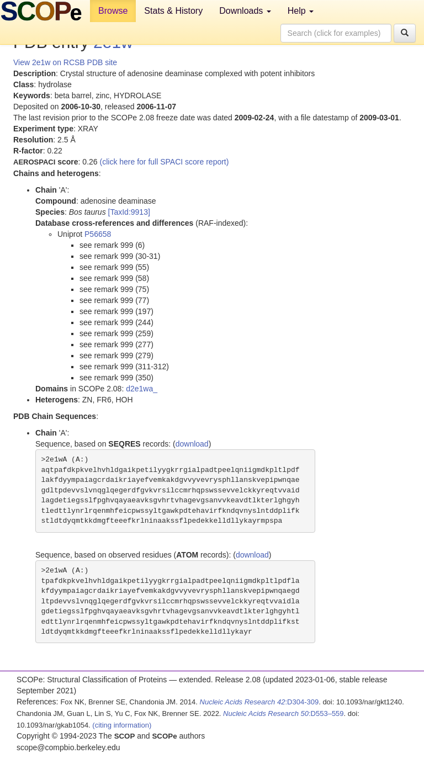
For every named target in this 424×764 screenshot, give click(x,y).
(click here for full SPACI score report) (164, 161)
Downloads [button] (245, 10)
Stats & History (173, 10)
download (192, 443)
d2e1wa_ (141, 388)
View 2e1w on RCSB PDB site (65, 62)
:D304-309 (259, 702)
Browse (113, 10)
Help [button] (301, 10)
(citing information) (121, 725)
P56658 (97, 234)
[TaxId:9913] (129, 212)
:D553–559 (283, 713)
